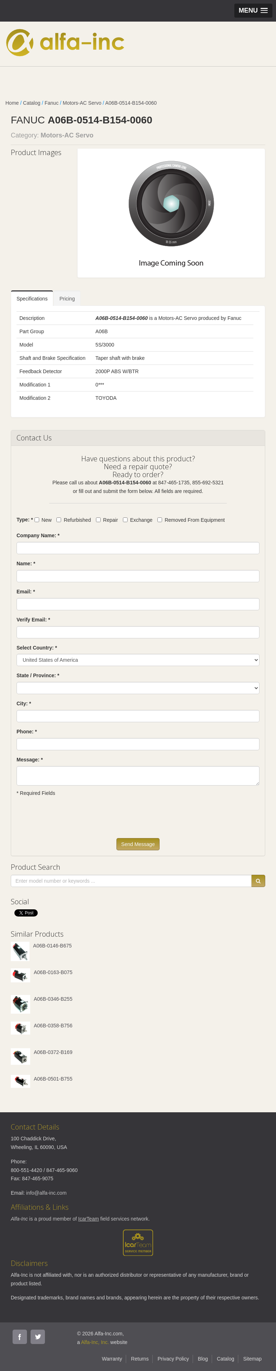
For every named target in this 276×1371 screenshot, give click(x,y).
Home (12, 103)
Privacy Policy (173, 1359)
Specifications (32, 299)
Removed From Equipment (191, 520)
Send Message (138, 844)
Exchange (137, 520)
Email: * (26, 591)
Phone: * (27, 731)
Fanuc (52, 103)
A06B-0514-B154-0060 (131, 103)
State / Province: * (38, 675)
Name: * (26, 563)
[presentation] (71, 820)
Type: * (25, 519)
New (43, 520)
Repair (107, 520)
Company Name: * (38, 535)
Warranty (112, 1359)
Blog (203, 1359)
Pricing (67, 299)
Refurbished (73, 520)
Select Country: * (37, 648)
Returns (140, 1359)
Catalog (31, 103)
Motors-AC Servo (82, 103)
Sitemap (252, 1359)
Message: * (30, 760)
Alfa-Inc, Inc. (95, 1342)
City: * (24, 703)
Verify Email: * (33, 620)
